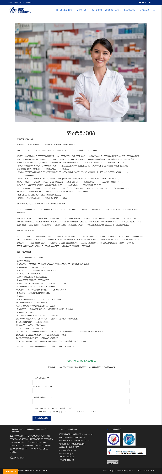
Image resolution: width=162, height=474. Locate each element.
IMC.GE (38, 471)
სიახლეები (107, 471)
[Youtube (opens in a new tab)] (146, 2)
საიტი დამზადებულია (27, 471)
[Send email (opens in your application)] (152, 2)
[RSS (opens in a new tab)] (149, 2)
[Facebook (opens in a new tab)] (140, 2)
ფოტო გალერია (134, 471)
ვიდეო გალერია (120, 471)
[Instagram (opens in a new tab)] (143, 2)
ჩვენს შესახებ (148, 471)
